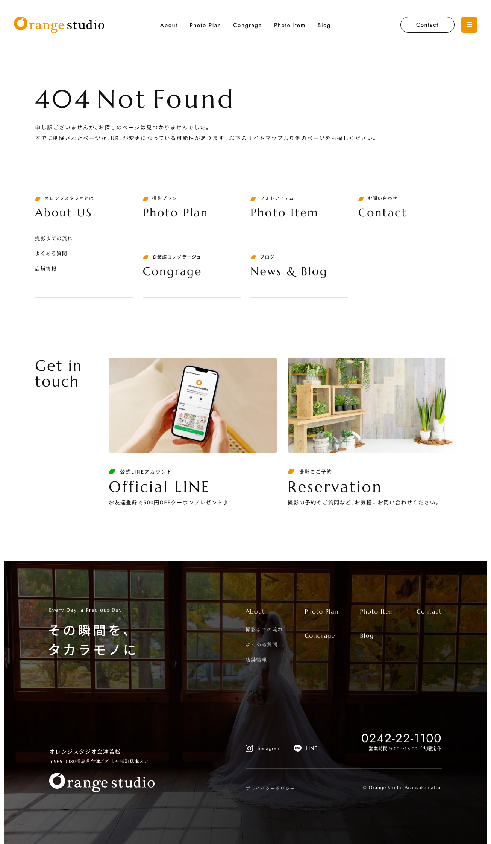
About (169, 25)
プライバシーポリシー (270, 788)
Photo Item (290, 25)
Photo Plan (205, 25)
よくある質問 (51, 253)
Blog (324, 25)
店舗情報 (45, 268)
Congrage (247, 25)
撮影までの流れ (54, 238)
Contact (427, 25)
